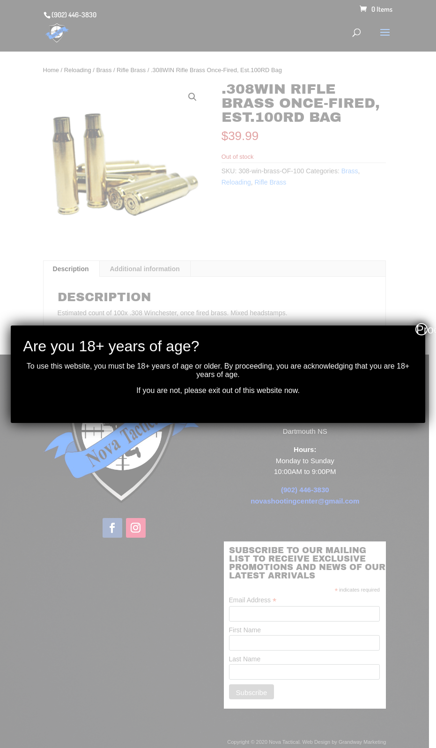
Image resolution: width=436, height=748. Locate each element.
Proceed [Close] (422, 329)
